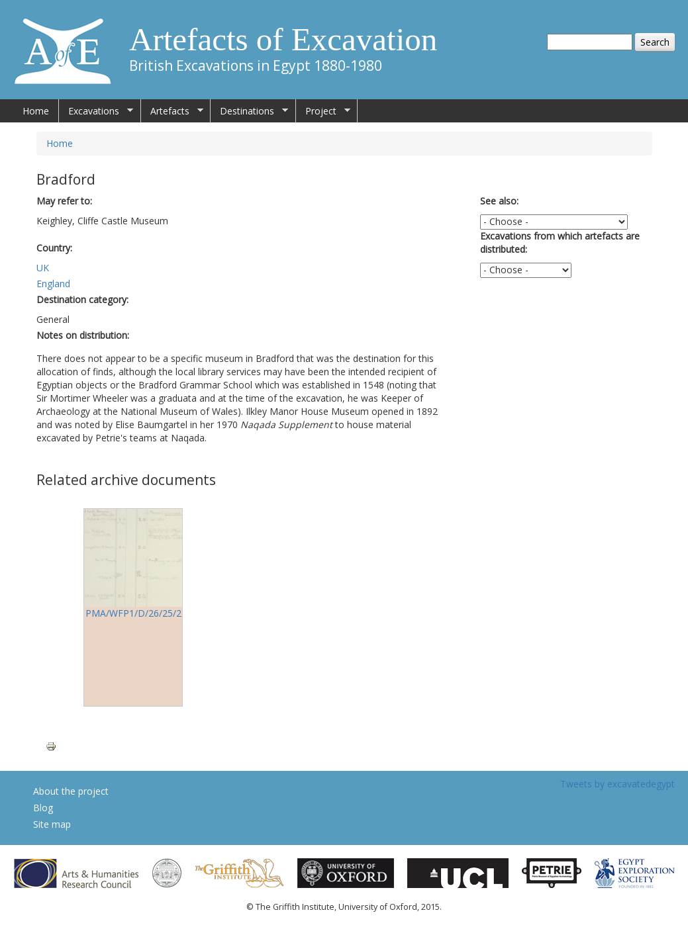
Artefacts (172, 111)
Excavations (96, 111)
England (53, 283)
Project (323, 111)
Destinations (249, 111)
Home (36, 111)
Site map (52, 824)
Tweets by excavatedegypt (617, 784)
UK (42, 267)
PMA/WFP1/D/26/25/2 (133, 613)
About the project (71, 791)
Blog (43, 807)
